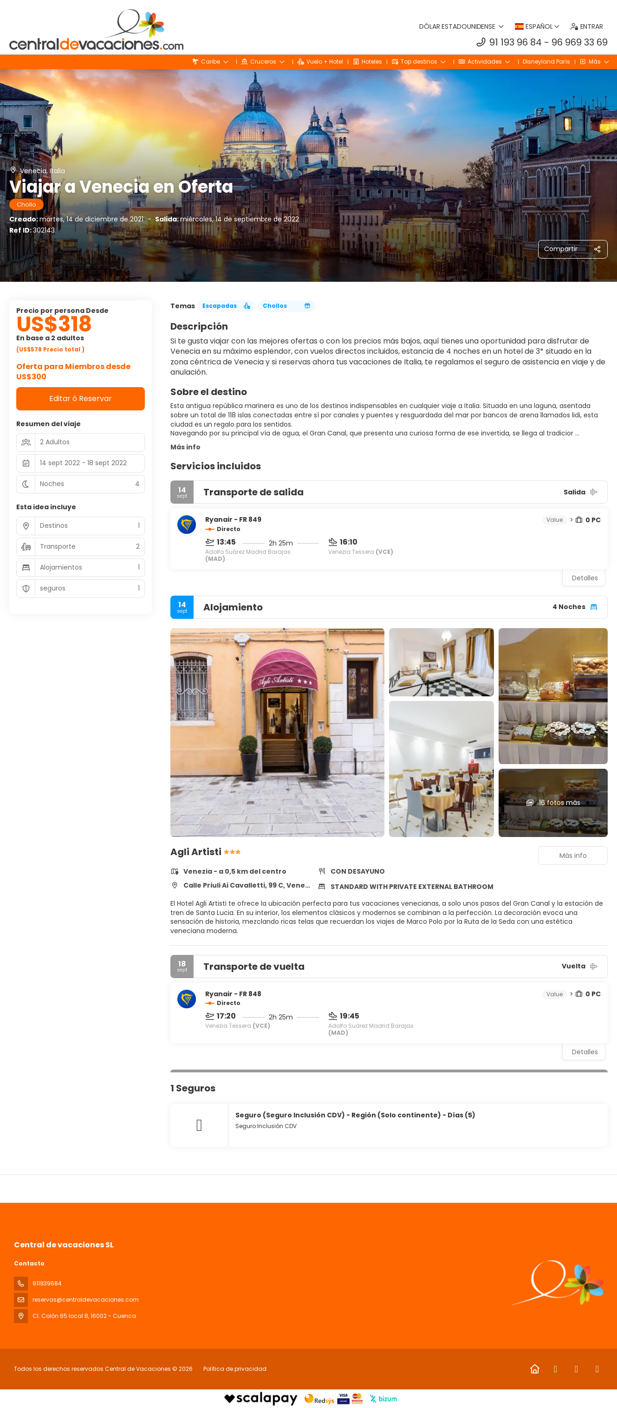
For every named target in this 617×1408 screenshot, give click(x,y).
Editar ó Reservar (80, 398)
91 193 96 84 (515, 42)
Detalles (585, 578)
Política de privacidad (234, 1369)
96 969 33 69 (580, 42)
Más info (185, 447)
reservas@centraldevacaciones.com (85, 1300)
